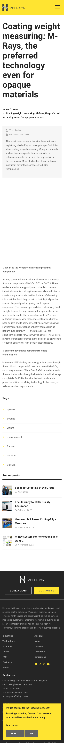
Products (7, 646)
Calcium (11, 464)
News (37, 641)
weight (10, 428)
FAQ (4, 657)
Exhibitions (40, 657)
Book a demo (18, 590)
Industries (7, 635)
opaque (11, 409)
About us (39, 635)
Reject (15, 733)
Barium (11, 446)
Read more (12, 725)
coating (11, 418)
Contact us (46, 590)
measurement (14, 437)
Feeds (5, 667)
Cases (5, 651)
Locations (39, 651)
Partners (7, 662)
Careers (38, 646)
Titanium (11, 455)
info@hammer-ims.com (20, 684)
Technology (8, 641)
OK (31, 733)
